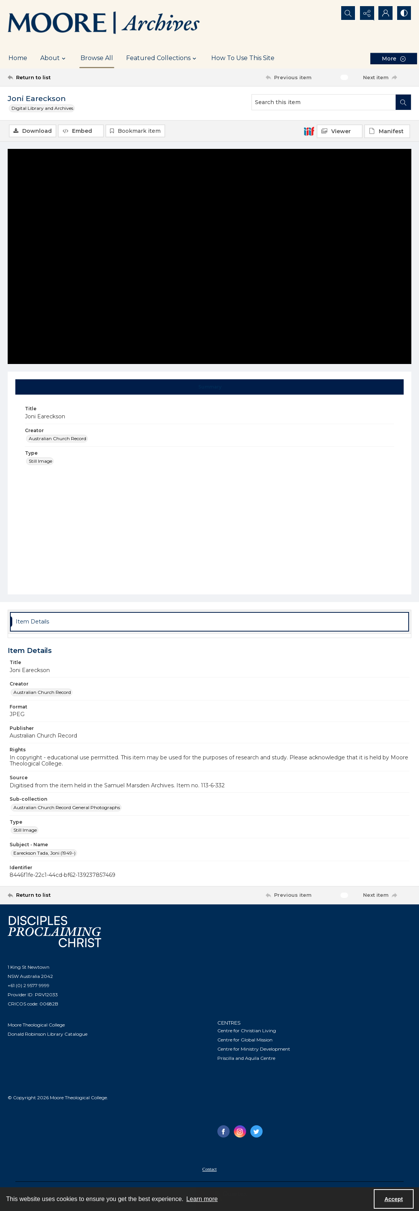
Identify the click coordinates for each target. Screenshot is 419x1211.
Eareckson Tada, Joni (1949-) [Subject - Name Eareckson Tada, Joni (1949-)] (44, 853)
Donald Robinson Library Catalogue (47, 1034)
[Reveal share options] (365, 13)
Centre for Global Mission (245, 1040)
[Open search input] (346, 13)
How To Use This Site (242, 58)
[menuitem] (209, 1168)
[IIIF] (309, 130)
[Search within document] (403, 102)
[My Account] (384, 13)
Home (17, 58)
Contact (209, 1169)
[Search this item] (324, 102)
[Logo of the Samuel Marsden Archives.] (104, 23)
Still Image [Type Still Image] (40, 461)
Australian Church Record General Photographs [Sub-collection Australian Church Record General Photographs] (66, 807)
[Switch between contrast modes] (403, 13)
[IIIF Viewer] (340, 131)
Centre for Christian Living (246, 1030)
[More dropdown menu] (393, 58)
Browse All (97, 58)
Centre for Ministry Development (253, 1049)
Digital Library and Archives (42, 108)
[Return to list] (63, 77)
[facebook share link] (223, 1131)
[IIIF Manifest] (387, 131)
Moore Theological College (36, 1025)
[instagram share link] (240, 1131)
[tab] (209, 387)
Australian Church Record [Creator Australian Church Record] (57, 438)
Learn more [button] (202, 1199)
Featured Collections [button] (162, 58)
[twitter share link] (256, 1131)
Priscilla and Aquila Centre (246, 1058)
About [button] (53, 58)
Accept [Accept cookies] (393, 1199)
